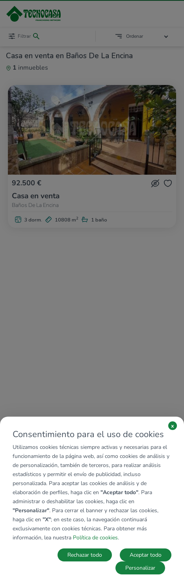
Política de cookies (95, 537)
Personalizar (140, 568)
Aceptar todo (146, 555)
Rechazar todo (84, 555)
